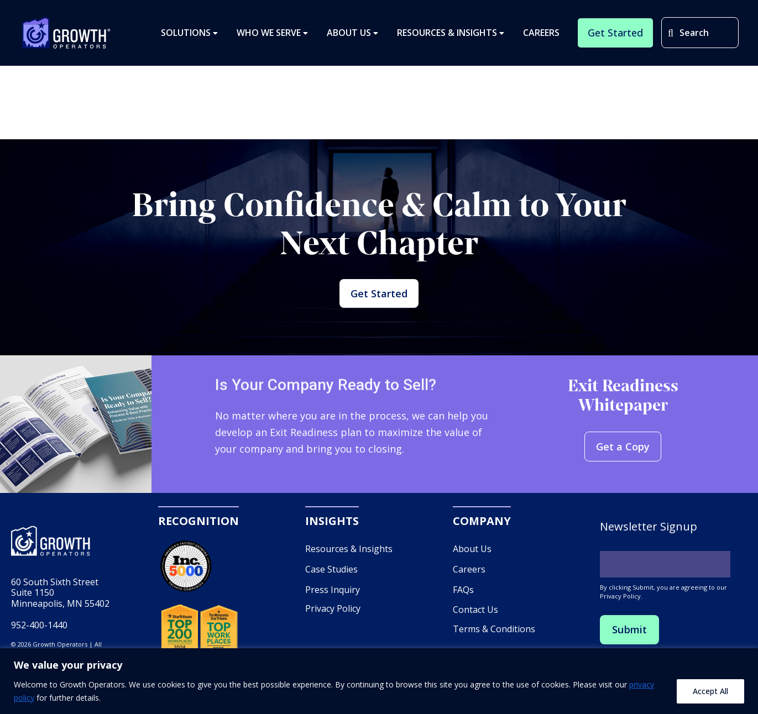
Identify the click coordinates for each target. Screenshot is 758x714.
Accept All (710, 691)
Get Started (379, 302)
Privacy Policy (332, 626)
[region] (379, 681)
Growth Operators (66, 36)
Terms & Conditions (494, 646)
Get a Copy (623, 464)
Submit (631, 647)
